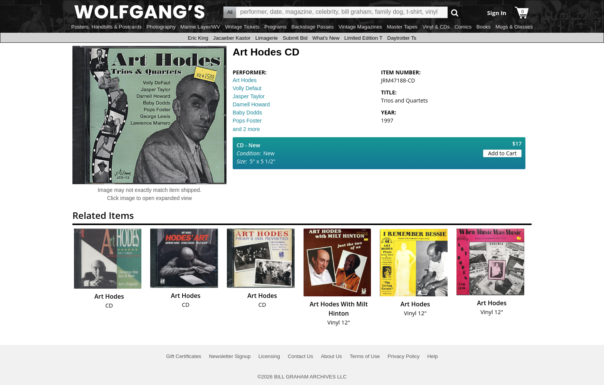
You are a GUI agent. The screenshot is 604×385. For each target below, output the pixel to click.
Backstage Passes (313, 27)
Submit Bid (295, 38)
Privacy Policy (403, 356)
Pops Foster (247, 121)
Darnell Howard (251, 104)
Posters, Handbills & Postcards (106, 27)
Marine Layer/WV (200, 27)
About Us (331, 356)
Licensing (269, 356)
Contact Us (300, 356)
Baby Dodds (247, 112)
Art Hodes (245, 80)
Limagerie (266, 38)
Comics (463, 27)
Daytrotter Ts (401, 38)
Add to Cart (502, 153)
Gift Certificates (183, 356)
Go (455, 12)
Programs (275, 27)
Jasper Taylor (249, 96)
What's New (326, 38)
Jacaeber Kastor (231, 38)
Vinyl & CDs (436, 27)
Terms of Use (365, 356)
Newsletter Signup (229, 356)
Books (483, 27)
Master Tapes (402, 27)
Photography (161, 27)
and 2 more (246, 129)
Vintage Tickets (242, 27)
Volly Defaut (247, 88)
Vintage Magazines (360, 27)
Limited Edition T (363, 38)
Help (432, 356)
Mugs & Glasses (514, 27)
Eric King (198, 38)
